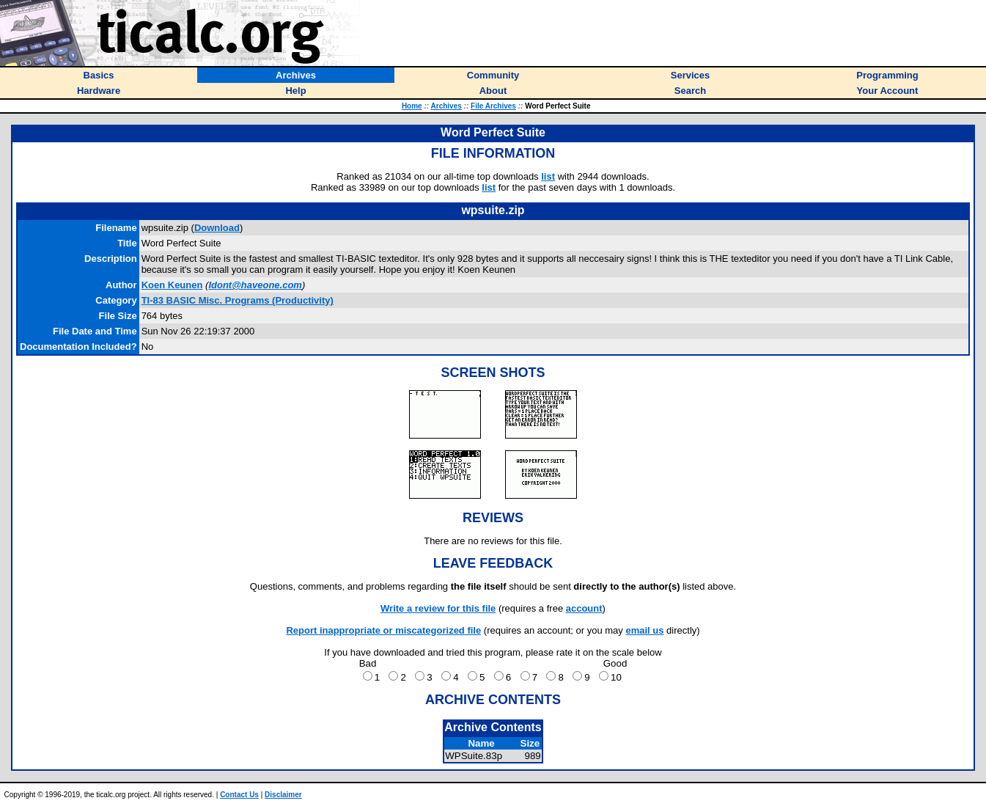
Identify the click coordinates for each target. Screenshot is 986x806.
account (584, 608)
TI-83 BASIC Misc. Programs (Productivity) (237, 300)
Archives (446, 106)
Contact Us (239, 795)
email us (644, 630)
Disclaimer (283, 795)
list (548, 176)
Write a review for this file (438, 608)
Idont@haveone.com (255, 284)
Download (217, 227)
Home (412, 106)
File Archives (493, 106)
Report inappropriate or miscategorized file (383, 630)
